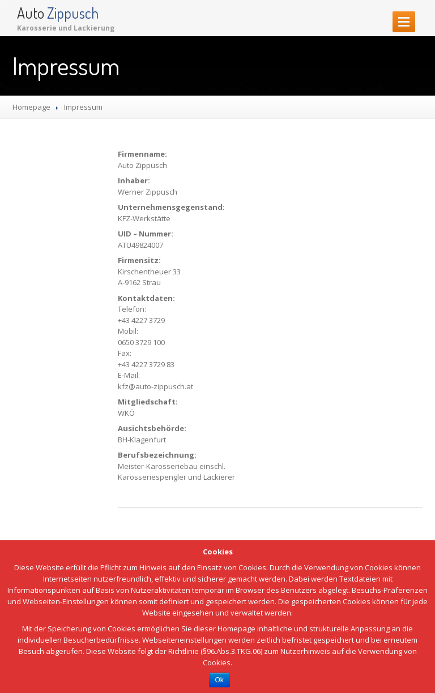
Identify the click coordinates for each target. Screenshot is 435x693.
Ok (219, 680)
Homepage (31, 107)
